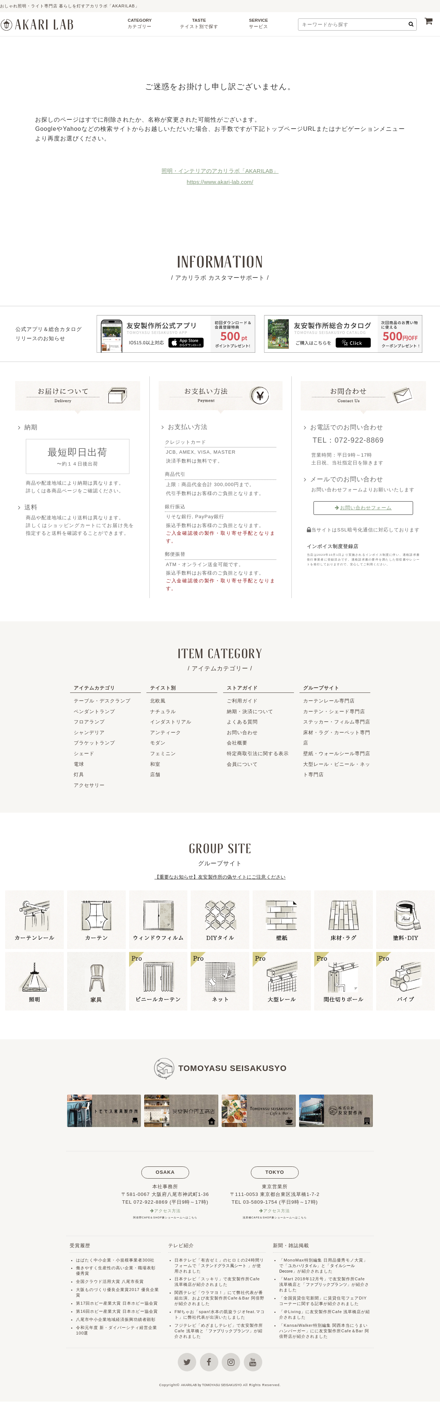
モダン (158, 743)
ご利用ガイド (242, 701)
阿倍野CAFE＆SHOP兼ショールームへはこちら (165, 1218)
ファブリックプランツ (230, 1331)
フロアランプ (89, 722)
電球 (79, 764)
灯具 (79, 774)
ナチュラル (163, 711)
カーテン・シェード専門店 (334, 711)
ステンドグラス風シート (225, 1266)
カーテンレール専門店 (329, 701)
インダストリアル (170, 722)
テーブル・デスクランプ (102, 701)
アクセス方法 (167, 1211)
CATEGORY (139, 25)
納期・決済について (250, 711)
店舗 (155, 774)
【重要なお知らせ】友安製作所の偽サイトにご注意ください (220, 877)
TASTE (199, 25)
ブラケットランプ (94, 743)
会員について (242, 764)
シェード (84, 753)
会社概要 (237, 743)
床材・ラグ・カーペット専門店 (336, 738)
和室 (155, 764)
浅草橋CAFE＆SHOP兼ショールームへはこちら (275, 1218)
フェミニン (163, 753)
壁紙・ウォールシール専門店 (336, 753)
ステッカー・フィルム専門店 (336, 722)
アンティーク (165, 732)
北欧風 (158, 701)
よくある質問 (242, 722)
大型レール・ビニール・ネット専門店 (336, 769)
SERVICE (258, 25)
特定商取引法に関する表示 (258, 753)
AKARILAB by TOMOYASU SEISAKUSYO (211, 1396)
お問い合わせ (242, 732)
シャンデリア (89, 732)
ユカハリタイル (303, 1266)
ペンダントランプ (94, 711)
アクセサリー (89, 785)
